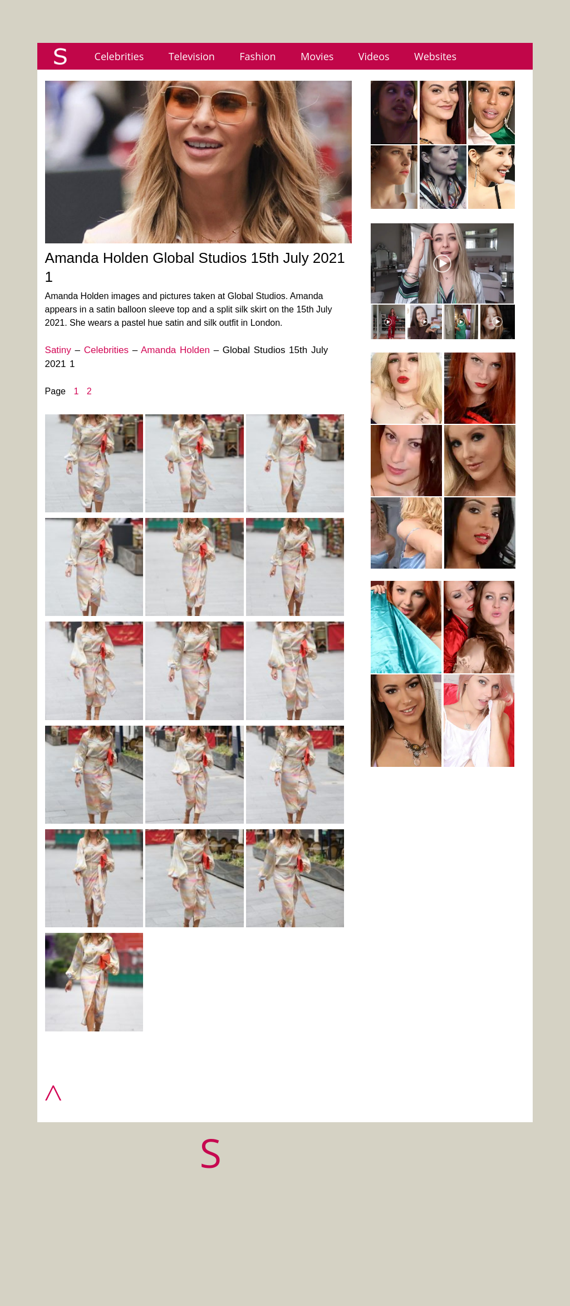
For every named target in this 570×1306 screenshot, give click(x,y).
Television (192, 56)
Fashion (257, 56)
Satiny (58, 350)
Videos (374, 56)
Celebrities (119, 56)
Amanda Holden (175, 350)
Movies (317, 56)
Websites (435, 56)
